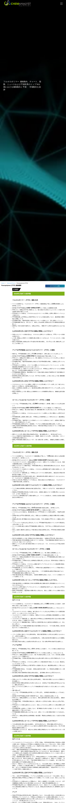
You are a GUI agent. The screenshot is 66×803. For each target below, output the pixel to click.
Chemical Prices (11, 283)
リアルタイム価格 (55, 286)
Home (2, 283)
